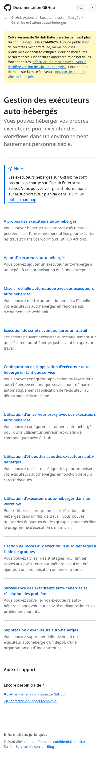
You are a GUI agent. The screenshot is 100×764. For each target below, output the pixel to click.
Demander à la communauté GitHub (34, 694)
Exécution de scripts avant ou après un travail (45, 330)
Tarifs (8, 746)
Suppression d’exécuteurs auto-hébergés (41, 630)
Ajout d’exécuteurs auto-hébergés (35, 257)
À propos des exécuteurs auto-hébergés (40, 221)
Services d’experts (29, 746)
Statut (83, 741)
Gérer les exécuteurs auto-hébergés (39, 22)
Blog (50, 746)
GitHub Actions (22, 17)
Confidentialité (64, 741)
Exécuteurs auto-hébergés (60, 17)
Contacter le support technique (30, 701)
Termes (43, 741)
